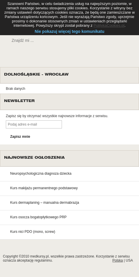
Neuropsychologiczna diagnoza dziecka (41, 173)
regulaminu (43, 260)
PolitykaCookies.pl (109, 25)
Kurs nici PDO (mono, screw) (32, 232)
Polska (117, 260)
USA (129, 260)
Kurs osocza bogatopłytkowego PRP (38, 217)
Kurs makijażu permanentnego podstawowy (44, 188)
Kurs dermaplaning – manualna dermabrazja (44, 203)
